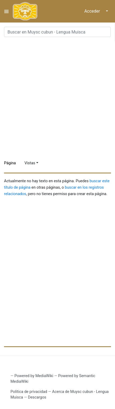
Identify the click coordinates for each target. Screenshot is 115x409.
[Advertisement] (57, 98)
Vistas (29, 163)
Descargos (37, 397)
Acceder (92, 11)
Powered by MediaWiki (33, 376)
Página (10, 163)
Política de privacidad (28, 391)
